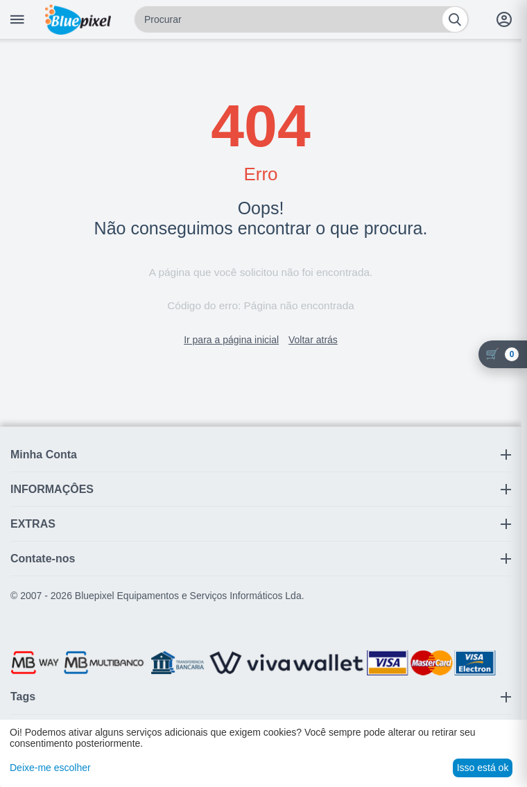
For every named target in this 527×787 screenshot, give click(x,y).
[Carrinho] (502, 354)
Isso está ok (483, 767)
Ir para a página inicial (231, 339)
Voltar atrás (313, 339)
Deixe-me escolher (50, 767)
